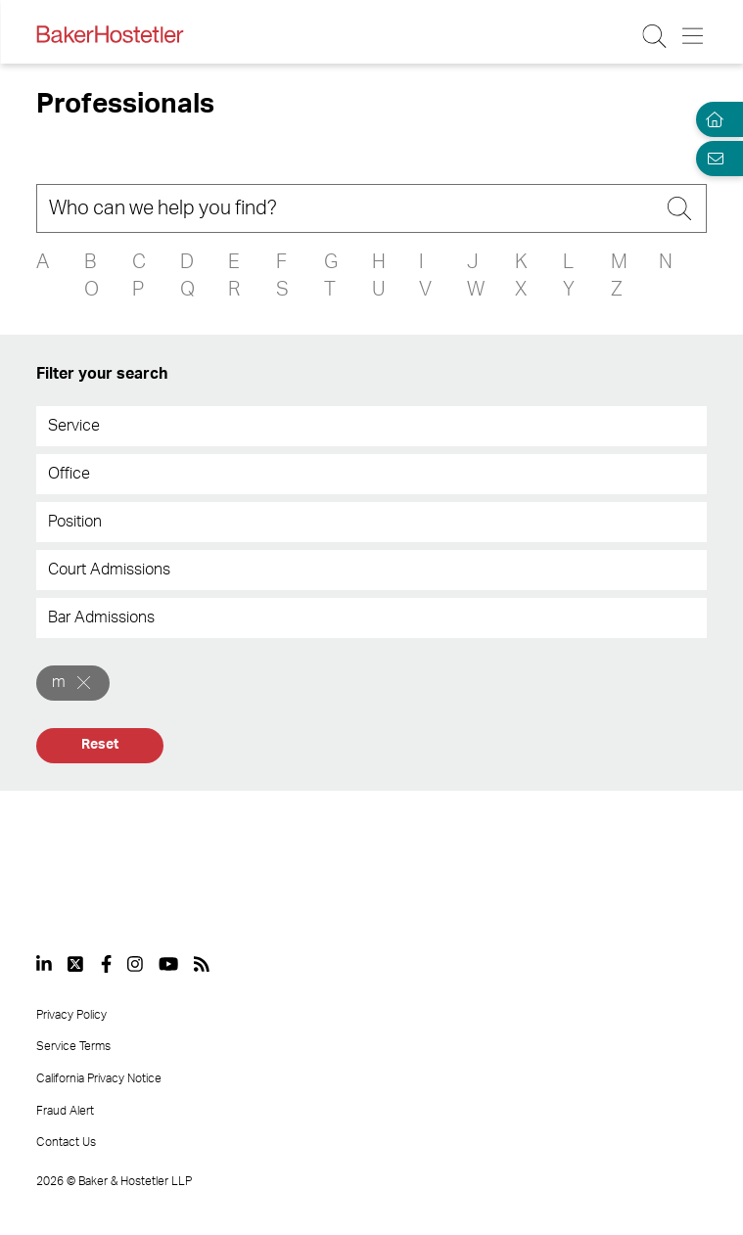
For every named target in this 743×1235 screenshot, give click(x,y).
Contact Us (66, 1142)
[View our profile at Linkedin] (44, 964)
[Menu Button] (693, 36)
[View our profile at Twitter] (76, 964)
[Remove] (83, 682)
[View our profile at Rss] (201, 964)
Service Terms (73, 1046)
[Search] (371, 208)
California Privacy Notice (99, 1078)
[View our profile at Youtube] (168, 964)
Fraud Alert (65, 1111)
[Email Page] (711, 158)
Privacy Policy (71, 1015)
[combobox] (371, 426)
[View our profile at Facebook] (106, 964)
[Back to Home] (109, 34)
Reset (99, 745)
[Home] (711, 119)
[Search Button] (655, 36)
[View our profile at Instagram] (135, 964)
